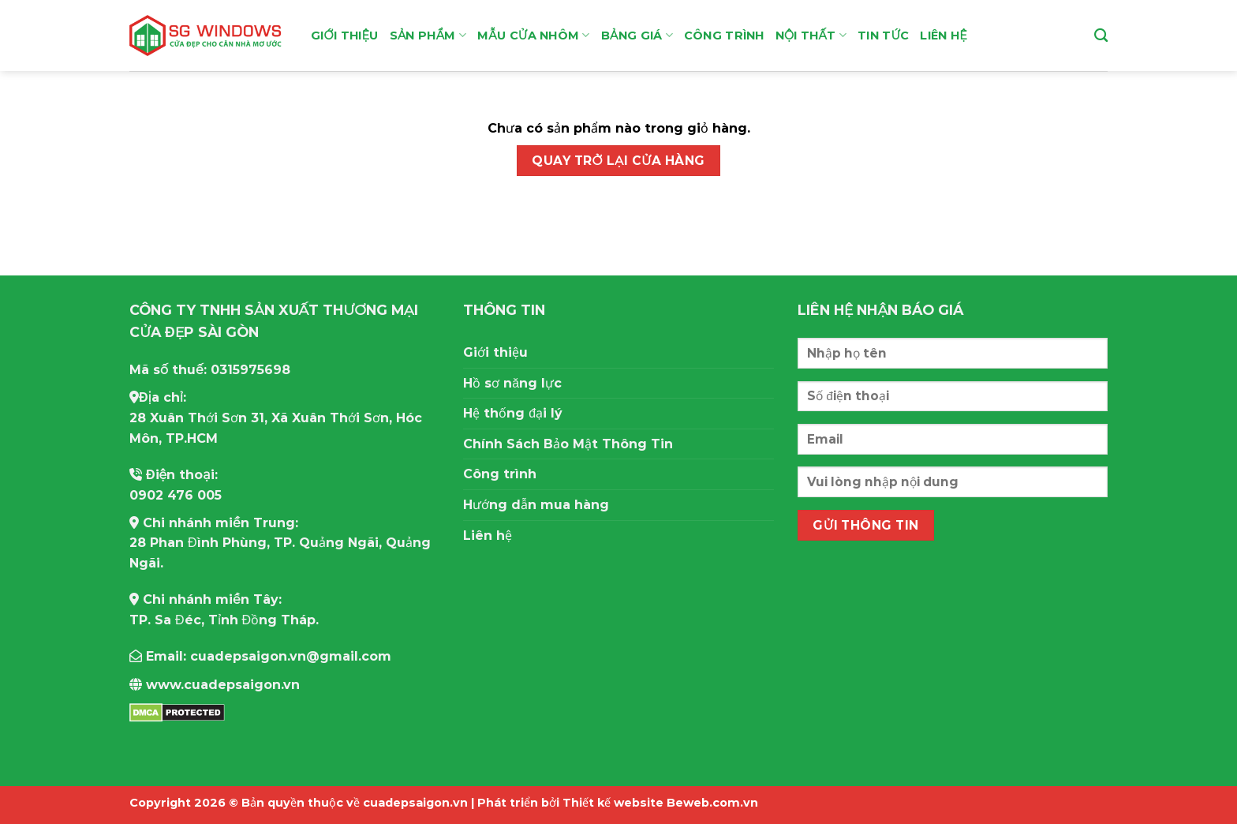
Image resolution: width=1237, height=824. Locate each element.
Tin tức (884, 35)
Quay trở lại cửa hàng (618, 160)
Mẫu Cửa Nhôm (533, 35)
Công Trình (724, 35)
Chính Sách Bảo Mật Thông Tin (568, 443)
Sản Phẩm (428, 35)
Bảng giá (637, 35)
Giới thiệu (345, 35)
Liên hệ (943, 35)
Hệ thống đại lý (512, 413)
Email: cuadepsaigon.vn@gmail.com (260, 656)
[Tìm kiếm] (1101, 36)
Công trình (499, 473)
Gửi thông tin (865, 525)
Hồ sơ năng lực (512, 383)
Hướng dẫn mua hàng (536, 504)
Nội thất (810, 35)
